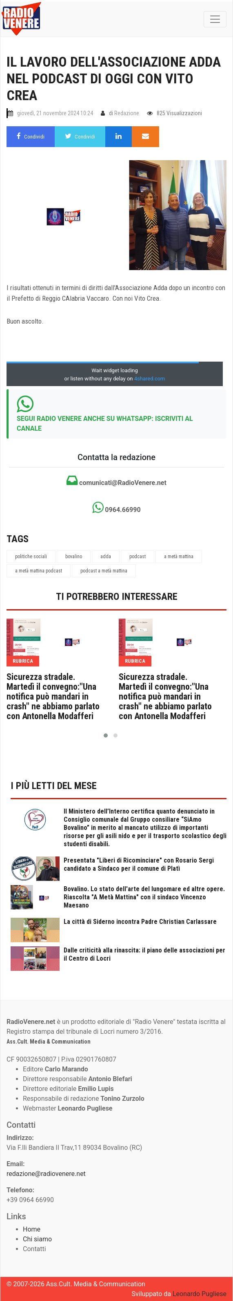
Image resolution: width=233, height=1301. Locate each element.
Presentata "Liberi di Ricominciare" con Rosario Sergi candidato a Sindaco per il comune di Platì (139, 864)
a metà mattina (178, 556)
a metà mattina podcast (38, 571)
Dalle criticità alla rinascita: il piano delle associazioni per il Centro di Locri (144, 954)
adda (105, 556)
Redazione (126, 113)
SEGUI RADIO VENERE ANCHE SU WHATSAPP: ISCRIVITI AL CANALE (105, 423)
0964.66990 (116, 507)
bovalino (73, 556)
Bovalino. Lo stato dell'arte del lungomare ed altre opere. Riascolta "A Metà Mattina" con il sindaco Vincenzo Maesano (144, 897)
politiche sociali (31, 556)
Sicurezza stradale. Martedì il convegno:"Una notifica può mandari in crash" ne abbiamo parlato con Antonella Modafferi (53, 696)
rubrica (23, 661)
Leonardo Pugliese (199, 1294)
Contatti (34, 1249)
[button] (106, 735)
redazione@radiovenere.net (46, 1174)
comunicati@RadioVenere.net (116, 480)
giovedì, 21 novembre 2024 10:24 (55, 113)
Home (31, 1229)
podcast (137, 556)
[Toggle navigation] (215, 19)
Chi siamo (37, 1239)
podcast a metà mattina (103, 571)
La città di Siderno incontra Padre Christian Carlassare (140, 921)
